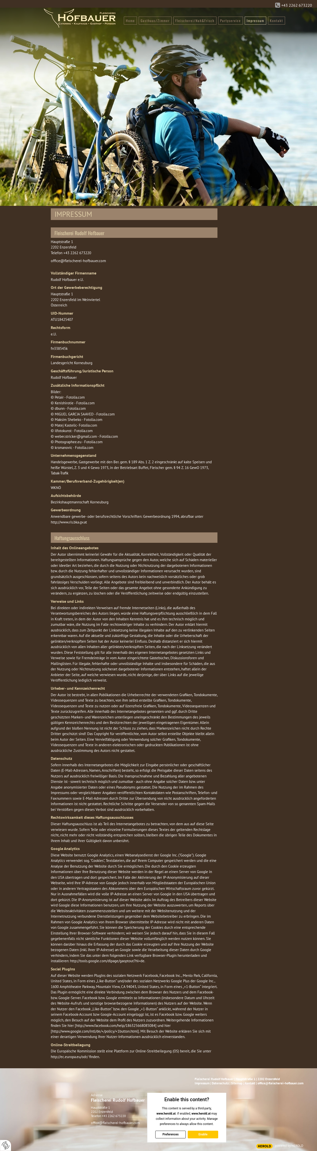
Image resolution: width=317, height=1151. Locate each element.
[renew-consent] (5, 1145)
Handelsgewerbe (64, 462)
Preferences (170, 1134)
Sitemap (236, 1083)
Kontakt (250, 1083)
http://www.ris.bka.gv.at (69, 522)
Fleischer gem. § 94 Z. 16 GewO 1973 (179, 467)
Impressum (202, 1083)
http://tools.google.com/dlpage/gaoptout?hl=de (107, 961)
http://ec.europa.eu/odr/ (69, 1056)
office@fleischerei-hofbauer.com (78, 260)
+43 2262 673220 (296, 5)
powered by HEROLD (289, 1146)
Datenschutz (220, 1083)
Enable (202, 1134)
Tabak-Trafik (59, 473)
